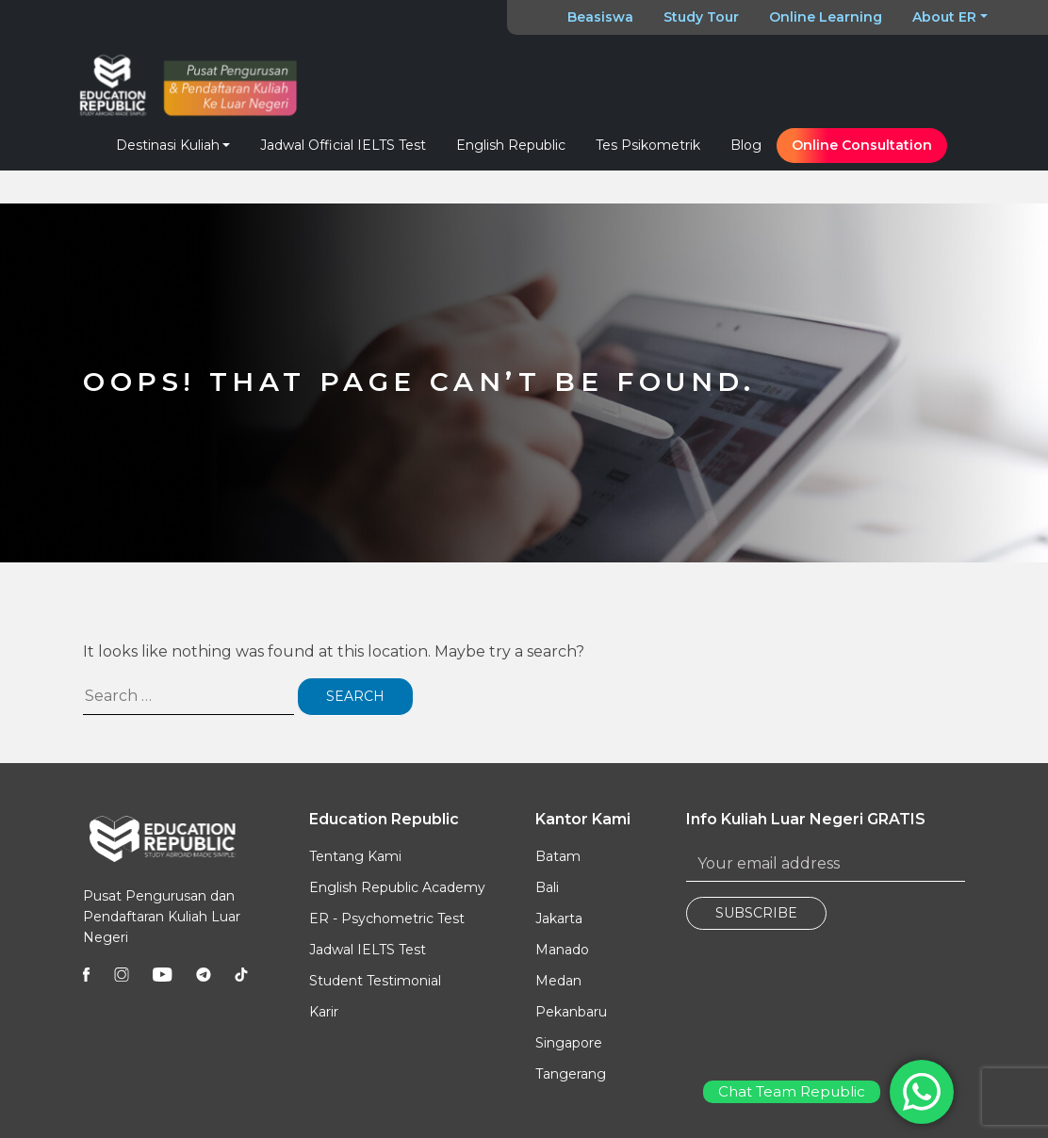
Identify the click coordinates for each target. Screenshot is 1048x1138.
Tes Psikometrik (648, 145)
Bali (547, 887)
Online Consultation (862, 145)
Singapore (568, 1042)
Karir (323, 1011)
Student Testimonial (375, 980)
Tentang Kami (355, 856)
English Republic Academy (397, 887)
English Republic (510, 145)
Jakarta (558, 918)
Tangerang (570, 1073)
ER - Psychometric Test (387, 918)
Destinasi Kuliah (168, 145)
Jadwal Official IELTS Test (343, 145)
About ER (944, 16)
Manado (562, 949)
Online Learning (825, 16)
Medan (558, 980)
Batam (558, 856)
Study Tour (701, 16)
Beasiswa (600, 16)
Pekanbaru (571, 1011)
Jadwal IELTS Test (367, 949)
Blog (745, 145)
